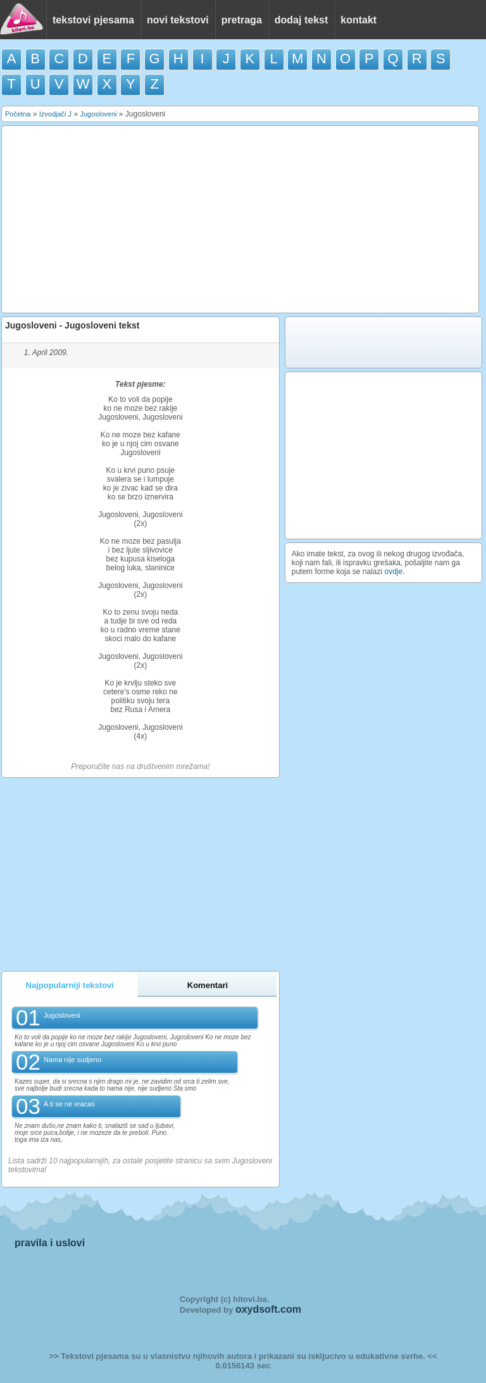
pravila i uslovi (50, 1242)
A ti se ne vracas (69, 1104)
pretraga (241, 20)
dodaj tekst (301, 20)
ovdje (394, 571)
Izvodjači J (55, 114)
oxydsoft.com (268, 1309)
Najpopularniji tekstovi (70, 985)
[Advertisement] (240, 219)
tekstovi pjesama (93, 20)
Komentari (207, 985)
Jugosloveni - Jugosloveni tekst (72, 325)
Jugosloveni (98, 114)
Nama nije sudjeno (72, 1059)
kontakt (358, 20)
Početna (17, 114)
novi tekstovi (178, 20)
